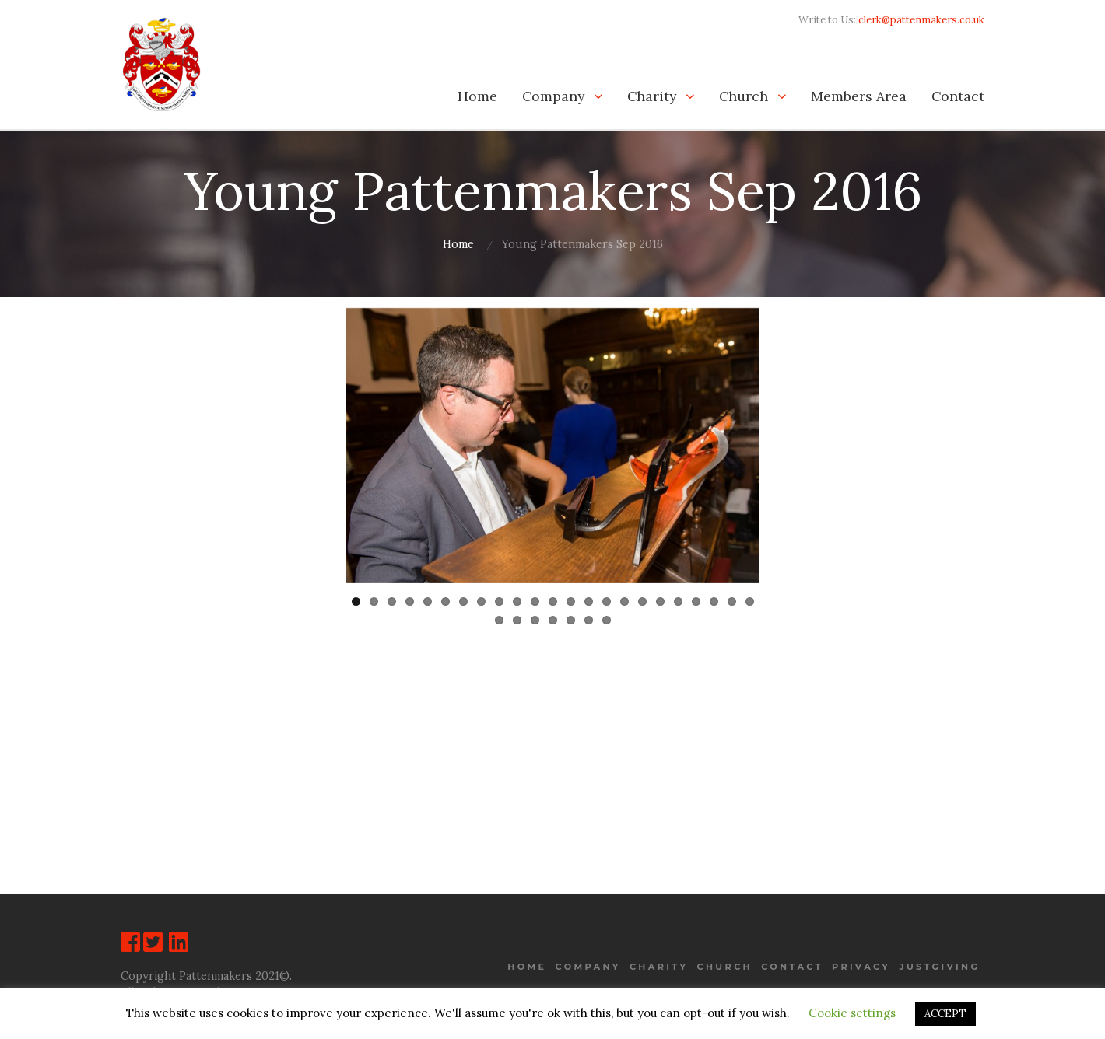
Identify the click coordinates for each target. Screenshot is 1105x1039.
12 (553, 599)
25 (517, 618)
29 (588, 618)
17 (642, 599)
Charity (651, 96)
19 (678, 599)
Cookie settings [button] (852, 1013)
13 (571, 599)
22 (732, 599)
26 (535, 618)
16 (624, 599)
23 (749, 599)
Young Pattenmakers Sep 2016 (582, 244)
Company (553, 96)
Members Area (859, 96)
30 (606, 618)
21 (714, 599)
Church (743, 96)
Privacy (861, 966)
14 (588, 599)
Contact (957, 96)
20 (696, 599)
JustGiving (939, 966)
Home (477, 96)
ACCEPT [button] (945, 1013)
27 (553, 618)
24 (499, 618)
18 (660, 599)
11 (535, 599)
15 (606, 599)
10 (517, 599)
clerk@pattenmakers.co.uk (921, 19)
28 (571, 618)
